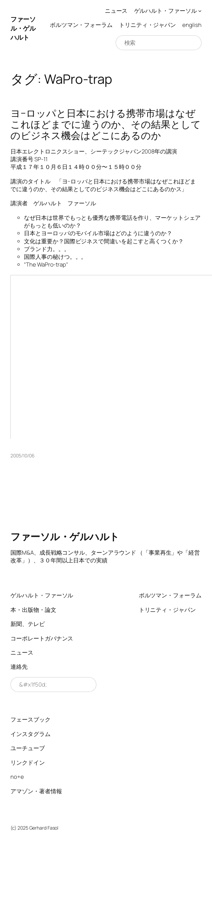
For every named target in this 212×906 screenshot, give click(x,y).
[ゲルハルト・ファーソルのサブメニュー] (200, 10)
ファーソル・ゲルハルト (22, 28)
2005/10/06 (22, 455)
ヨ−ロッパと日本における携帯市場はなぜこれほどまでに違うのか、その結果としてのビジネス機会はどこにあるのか (105, 124)
